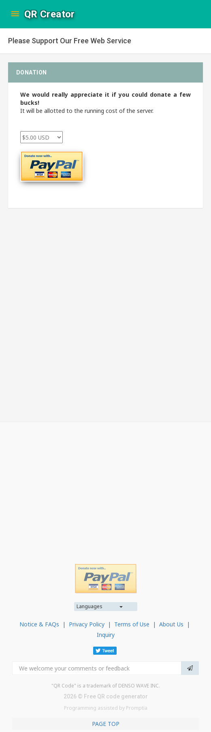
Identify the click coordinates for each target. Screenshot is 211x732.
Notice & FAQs (39, 624)
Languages (89, 606)
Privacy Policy (86, 624)
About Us (171, 624)
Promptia (136, 707)
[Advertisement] (105, 486)
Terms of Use (131, 624)
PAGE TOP (105, 724)
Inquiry (106, 635)
